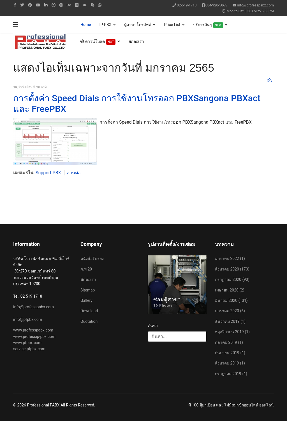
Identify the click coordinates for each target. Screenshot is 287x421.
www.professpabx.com (33, 330)
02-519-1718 (187, 5)
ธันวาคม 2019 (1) (230, 321)
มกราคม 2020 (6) (230, 311)
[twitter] (22, 5)
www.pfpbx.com (27, 342)
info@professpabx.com (255, 5)
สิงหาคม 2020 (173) (232, 269)
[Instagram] (61, 5)
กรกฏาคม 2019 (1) (231, 373)
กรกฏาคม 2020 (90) (232, 279)
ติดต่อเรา (136, 41)
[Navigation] (15, 24)
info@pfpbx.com (27, 319)
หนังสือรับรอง (92, 258)
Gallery (86, 300)
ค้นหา (153, 325)
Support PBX (48, 172)
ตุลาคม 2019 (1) (229, 342)
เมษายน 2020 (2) (229, 290)
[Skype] (92, 5)
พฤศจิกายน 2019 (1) (232, 332)
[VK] (84, 5)
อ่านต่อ (74, 172)
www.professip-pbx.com (34, 336)
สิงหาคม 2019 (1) (230, 363)
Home (85, 24)
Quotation (89, 321)
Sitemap (87, 290)
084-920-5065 (216, 5)
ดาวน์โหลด (97, 42)
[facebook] (15, 5)
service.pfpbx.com (29, 349)
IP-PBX (105, 24)
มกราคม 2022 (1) (230, 258)
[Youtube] (38, 5)
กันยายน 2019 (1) (230, 353)
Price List (172, 24)
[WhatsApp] (99, 5)
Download (89, 311)
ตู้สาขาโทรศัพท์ (137, 24)
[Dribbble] (53, 5)
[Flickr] (76, 5)
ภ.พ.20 (86, 269)
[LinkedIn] (46, 5)
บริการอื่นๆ (208, 25)
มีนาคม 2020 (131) (231, 300)
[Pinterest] (30, 5)
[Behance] (69, 5)
